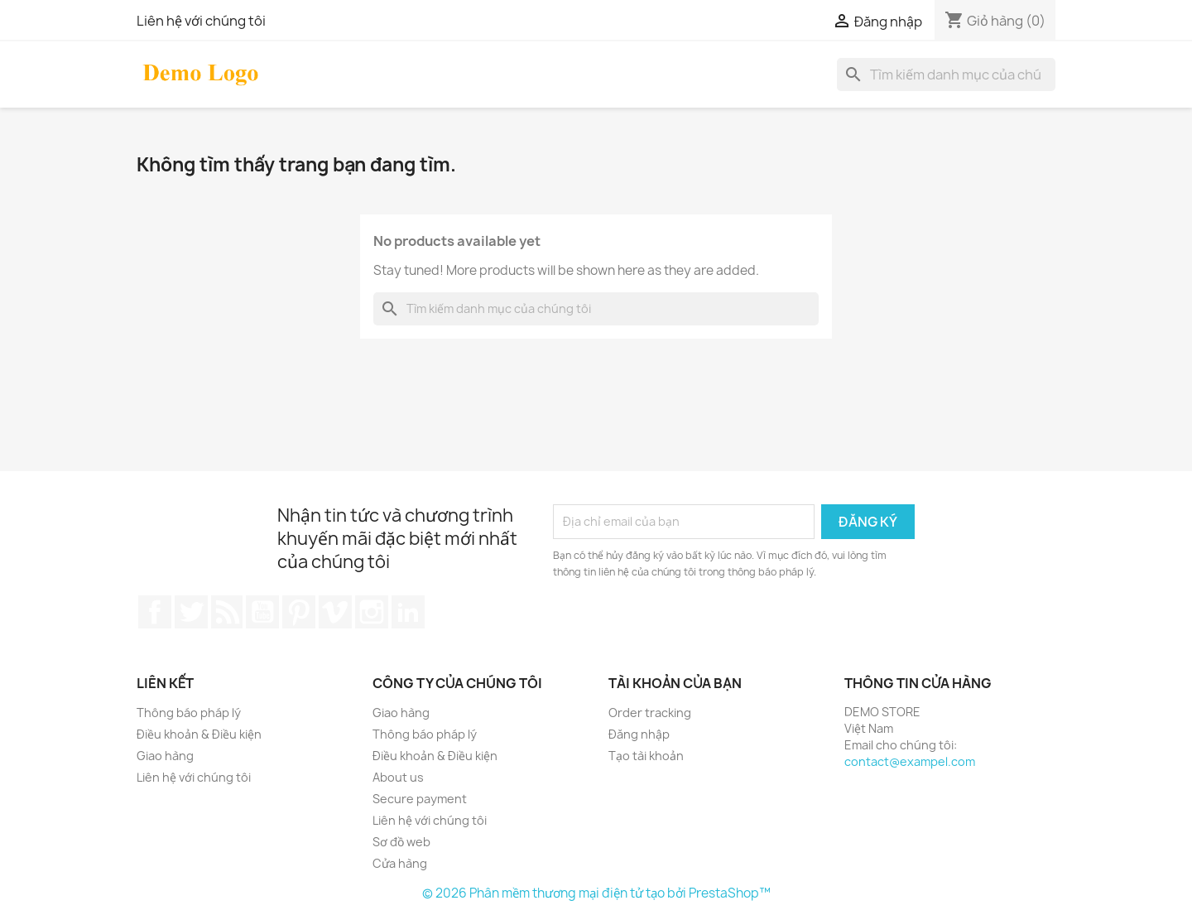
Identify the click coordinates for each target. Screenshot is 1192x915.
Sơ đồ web (401, 842)
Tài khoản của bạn (675, 683)
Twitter (191, 611)
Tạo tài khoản (646, 755)
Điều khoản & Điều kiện (199, 734)
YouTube (262, 611)
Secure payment (419, 799)
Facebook (154, 611)
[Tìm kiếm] (946, 74)
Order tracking (649, 712)
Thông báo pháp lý (189, 712)
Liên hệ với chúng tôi (201, 21)
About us (398, 777)
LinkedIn (408, 611)
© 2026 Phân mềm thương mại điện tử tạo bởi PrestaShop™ (596, 893)
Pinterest (298, 611)
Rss (227, 611)
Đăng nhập (639, 734)
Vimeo (335, 611)
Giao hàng (165, 755)
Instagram (371, 611)
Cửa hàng (399, 863)
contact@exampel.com (909, 761)
